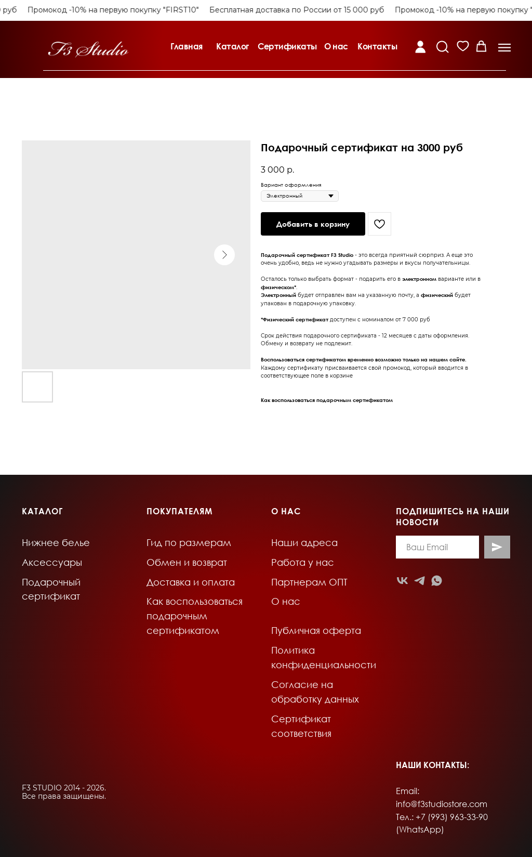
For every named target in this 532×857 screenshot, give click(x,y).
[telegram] (419, 580)
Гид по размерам (189, 542)
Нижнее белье (56, 542)
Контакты (377, 46)
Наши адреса (304, 542)
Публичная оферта (316, 630)
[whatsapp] (436, 580)
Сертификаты (287, 46)
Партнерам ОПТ (309, 582)
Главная (186, 46)
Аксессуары (52, 562)
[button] (504, 47)
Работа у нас (302, 562)
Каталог (232, 46)
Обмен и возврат (187, 562)
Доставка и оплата (191, 582)
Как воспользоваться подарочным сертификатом (327, 400)
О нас (336, 46)
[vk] (402, 580)
